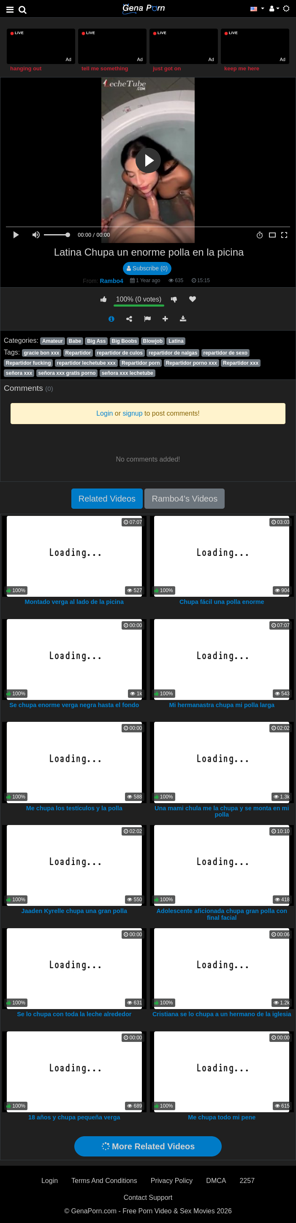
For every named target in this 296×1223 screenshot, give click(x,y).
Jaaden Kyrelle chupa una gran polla (74, 911)
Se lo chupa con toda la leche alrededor (74, 1014)
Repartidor (78, 353)
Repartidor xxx (240, 363)
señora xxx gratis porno (67, 373)
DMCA (216, 1180)
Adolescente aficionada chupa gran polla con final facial (222, 914)
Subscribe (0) (147, 268)
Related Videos (107, 498)
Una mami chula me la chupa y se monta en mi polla (222, 811)
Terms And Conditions (104, 1180)
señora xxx (19, 373)
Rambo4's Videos (184, 498)
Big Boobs (124, 341)
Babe (75, 341)
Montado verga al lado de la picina (74, 601)
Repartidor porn (141, 363)
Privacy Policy (172, 1180)
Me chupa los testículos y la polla (74, 808)
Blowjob (153, 341)
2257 (247, 1180)
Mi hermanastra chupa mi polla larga (221, 705)
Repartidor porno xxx (191, 363)
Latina (175, 341)
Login (49, 1180)
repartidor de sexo (225, 353)
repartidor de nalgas (173, 353)
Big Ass (96, 341)
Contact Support (148, 1197)
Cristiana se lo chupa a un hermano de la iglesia (221, 1014)
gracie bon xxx (41, 353)
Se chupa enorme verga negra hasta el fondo (74, 705)
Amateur (52, 341)
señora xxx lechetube (127, 373)
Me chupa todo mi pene (221, 1117)
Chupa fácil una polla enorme (221, 601)
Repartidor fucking (28, 363)
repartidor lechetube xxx (86, 363)
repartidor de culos (120, 353)
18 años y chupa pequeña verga (74, 1117)
